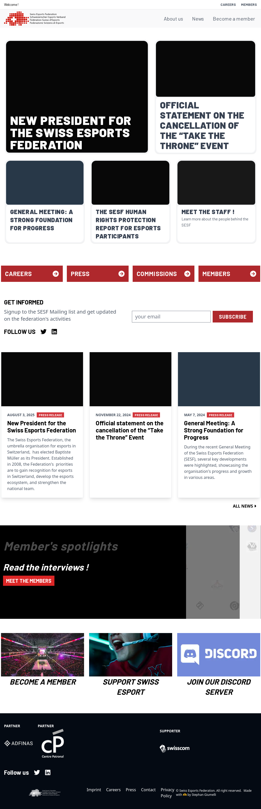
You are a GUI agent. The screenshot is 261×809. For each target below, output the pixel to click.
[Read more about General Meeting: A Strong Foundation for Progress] (45, 201)
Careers (228, 4)
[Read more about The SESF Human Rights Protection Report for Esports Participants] (130, 201)
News (198, 18)
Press (98, 273)
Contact (148, 789)
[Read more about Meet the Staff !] (216, 201)
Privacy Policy (167, 793)
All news (244, 506)
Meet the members (28, 581)
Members (249, 4)
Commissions (163, 273)
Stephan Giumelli (204, 794)
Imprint (94, 789)
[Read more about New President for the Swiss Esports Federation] (77, 97)
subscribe (233, 317)
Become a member (234, 18)
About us (173, 18)
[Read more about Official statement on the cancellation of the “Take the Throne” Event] (205, 97)
